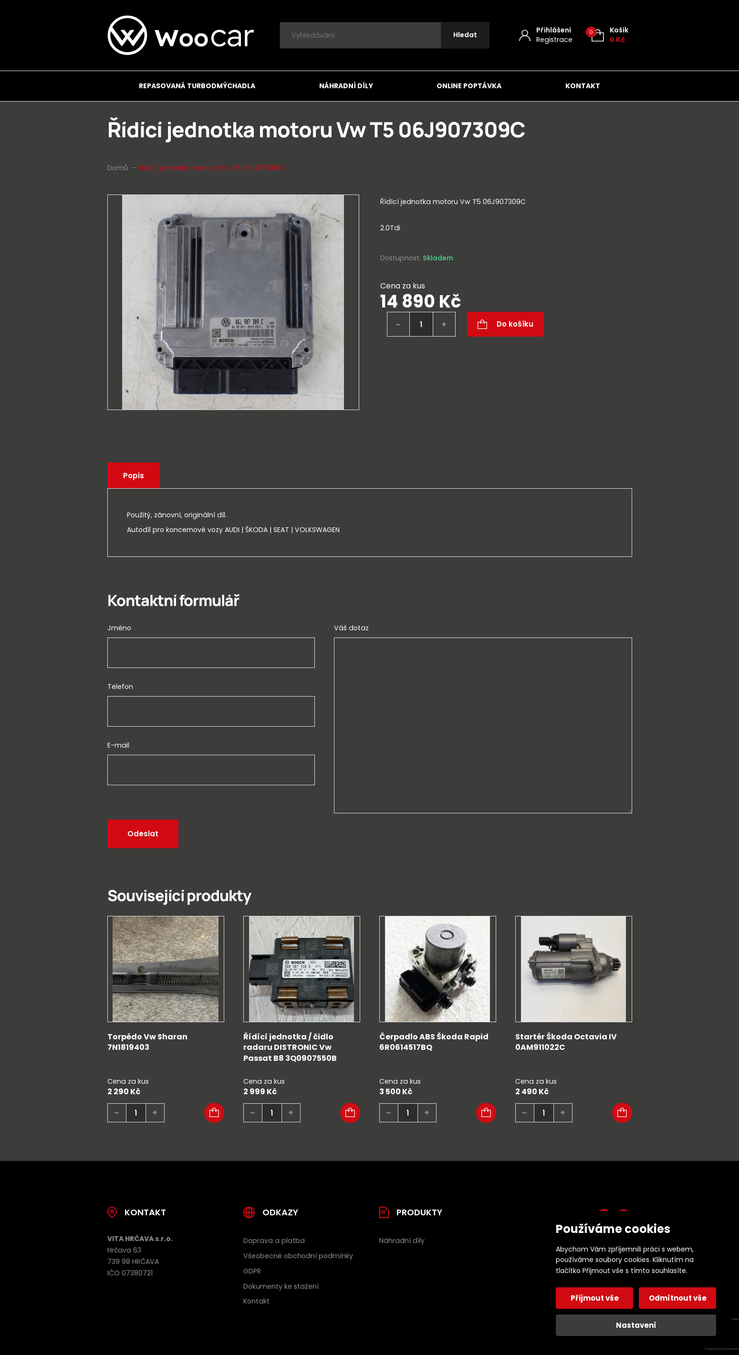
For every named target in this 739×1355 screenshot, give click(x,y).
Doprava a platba (274, 1240)
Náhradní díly (346, 86)
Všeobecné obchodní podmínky (298, 1256)
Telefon (120, 686)
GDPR (252, 1271)
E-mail (118, 745)
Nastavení (636, 1325)
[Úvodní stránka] (180, 35)
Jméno (119, 628)
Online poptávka (469, 86)
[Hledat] (465, 35)
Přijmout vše (595, 1298)
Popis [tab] (133, 476)
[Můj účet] (545, 35)
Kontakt (582, 86)
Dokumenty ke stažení (281, 1286)
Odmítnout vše (678, 1298)
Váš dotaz (351, 628)
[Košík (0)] (610, 35)
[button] (214, 1113)
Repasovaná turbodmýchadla (197, 86)
